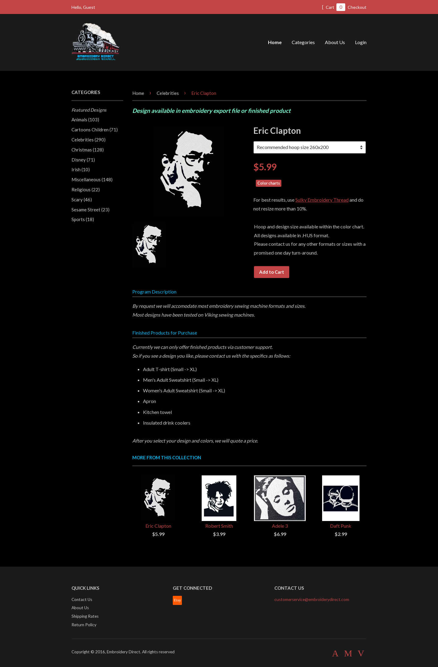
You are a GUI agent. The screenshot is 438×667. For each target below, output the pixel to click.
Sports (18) (82, 219)
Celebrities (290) (88, 139)
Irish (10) (80, 169)
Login (361, 42)
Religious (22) (85, 189)
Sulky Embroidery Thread (322, 200)
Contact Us (81, 599)
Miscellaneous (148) (92, 179)
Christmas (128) (87, 149)
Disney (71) (83, 159)
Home (275, 42)
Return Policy (83, 624)
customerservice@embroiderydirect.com (311, 599)
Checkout (357, 7)
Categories (303, 42)
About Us (335, 42)
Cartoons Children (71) (94, 129)
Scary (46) (81, 199)
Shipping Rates (85, 616)
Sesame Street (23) (90, 209)
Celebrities (168, 93)
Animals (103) (85, 119)
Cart (333, 7)
